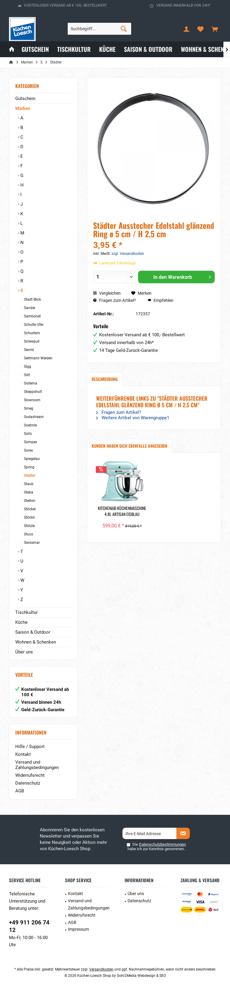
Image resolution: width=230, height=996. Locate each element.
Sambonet (32, 316)
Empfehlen (160, 300)
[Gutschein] (35, 49)
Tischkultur (26, 612)
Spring (28, 467)
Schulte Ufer (33, 325)
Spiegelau (31, 459)
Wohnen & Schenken (35, 642)
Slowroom (31, 400)
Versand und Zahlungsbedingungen (37, 764)
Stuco (28, 534)
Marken (22, 108)
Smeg (28, 408)
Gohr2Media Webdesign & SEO (141, 976)
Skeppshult (32, 392)
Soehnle (30, 425)
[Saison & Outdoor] (148, 49)
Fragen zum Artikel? (114, 300)
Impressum (78, 929)
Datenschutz (27, 783)
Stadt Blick (32, 299)
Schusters (31, 333)
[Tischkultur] (74, 49)
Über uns (24, 652)
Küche (21, 622)
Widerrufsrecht (30, 775)
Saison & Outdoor (32, 632)
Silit (26, 375)
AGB (19, 791)
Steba (28, 492)
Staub (28, 484)
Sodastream (33, 417)
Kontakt (23, 754)
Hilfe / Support (30, 746)
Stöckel (29, 509)
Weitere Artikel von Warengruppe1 (132, 417)
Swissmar (31, 543)
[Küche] (107, 49)
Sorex (28, 450)
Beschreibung (105, 379)
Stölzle (29, 526)
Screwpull (31, 341)
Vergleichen (107, 293)
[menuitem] (214, 29)
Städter (29, 475)
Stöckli (29, 517)
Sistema (30, 383)
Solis (27, 434)
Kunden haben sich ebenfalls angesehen (129, 446)
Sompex (30, 442)
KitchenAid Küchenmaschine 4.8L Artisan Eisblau (122, 511)
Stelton (29, 501)
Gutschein (25, 98)
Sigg (27, 366)
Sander (29, 308)
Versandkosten (101, 969)
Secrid (28, 350)
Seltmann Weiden (37, 358)
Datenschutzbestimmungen (162, 844)
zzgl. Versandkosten (127, 254)
